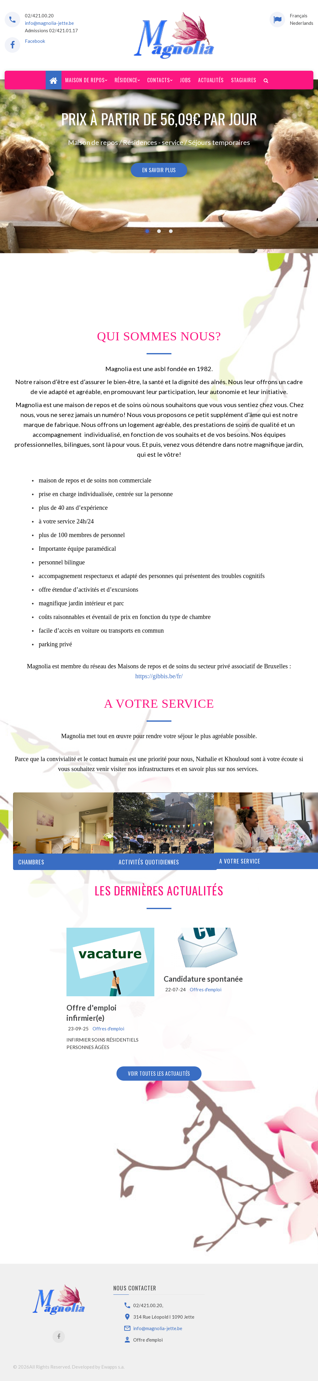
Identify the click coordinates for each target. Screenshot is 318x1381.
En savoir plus (159, 170)
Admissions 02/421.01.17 (51, 30)
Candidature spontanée (203, 978)
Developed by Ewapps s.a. (98, 1367)
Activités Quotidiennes (149, 862)
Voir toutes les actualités (159, 1073)
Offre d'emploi (148, 1340)
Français (298, 15)
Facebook (35, 41)
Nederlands (301, 23)
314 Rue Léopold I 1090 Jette (163, 1317)
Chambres (31, 862)
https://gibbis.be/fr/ (159, 676)
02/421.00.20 (39, 15)
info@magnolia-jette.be (49, 23)
